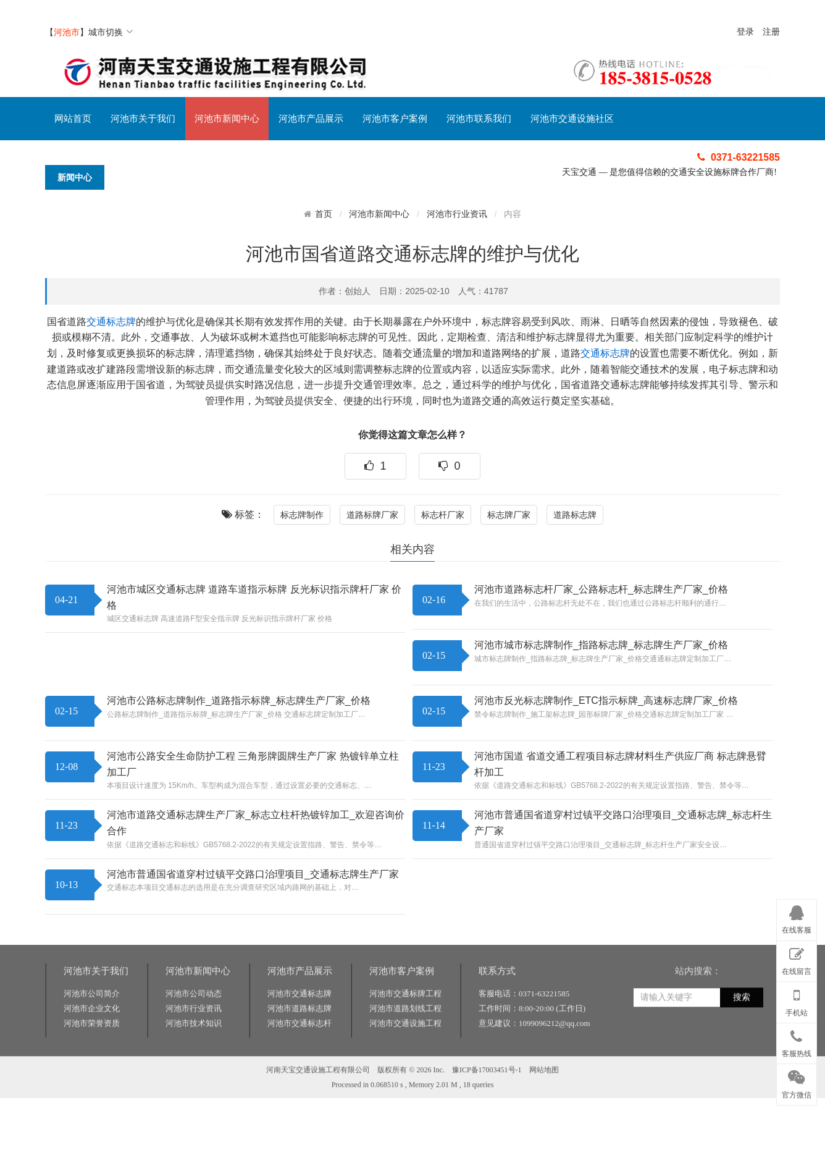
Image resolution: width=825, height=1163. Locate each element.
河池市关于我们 (143, 119)
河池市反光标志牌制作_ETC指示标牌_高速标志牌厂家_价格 (606, 700)
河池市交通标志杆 (299, 1080)
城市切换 (110, 32)
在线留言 (796, 959)
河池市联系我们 (478, 119)
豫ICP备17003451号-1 (487, 1127)
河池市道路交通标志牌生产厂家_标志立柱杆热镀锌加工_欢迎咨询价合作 (255, 823)
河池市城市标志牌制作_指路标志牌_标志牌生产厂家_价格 (601, 645)
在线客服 (796, 917)
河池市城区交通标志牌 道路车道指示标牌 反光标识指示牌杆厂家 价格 (254, 597)
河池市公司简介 (92, 1050)
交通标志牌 (111, 321)
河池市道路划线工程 (405, 1065)
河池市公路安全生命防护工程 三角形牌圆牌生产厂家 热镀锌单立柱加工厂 (253, 764)
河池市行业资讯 (457, 214)
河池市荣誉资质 (92, 1080)
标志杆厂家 (442, 515)
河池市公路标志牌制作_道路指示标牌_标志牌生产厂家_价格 (239, 700)
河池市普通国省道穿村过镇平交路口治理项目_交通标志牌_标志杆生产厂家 (623, 823)
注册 (771, 31)
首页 (323, 213)
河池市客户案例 (394, 119)
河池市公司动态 (193, 1050)
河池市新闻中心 (227, 119)
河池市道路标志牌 (299, 1065)
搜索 (741, 1054)
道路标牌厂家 (372, 515)
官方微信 (796, 1082)
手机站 (796, 1000)
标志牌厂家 (508, 515)
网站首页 (72, 119)
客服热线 (796, 1041)
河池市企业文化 (92, 1065)
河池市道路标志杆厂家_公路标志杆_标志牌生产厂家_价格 (601, 589)
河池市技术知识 (193, 1080)
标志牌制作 (302, 515)
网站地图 (544, 1127)
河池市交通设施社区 (572, 119)
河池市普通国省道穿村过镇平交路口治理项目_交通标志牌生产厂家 (253, 874)
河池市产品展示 (310, 119)
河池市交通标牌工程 (405, 1050)
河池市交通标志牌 (299, 1050)
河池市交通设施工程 (405, 1080)
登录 (745, 31)
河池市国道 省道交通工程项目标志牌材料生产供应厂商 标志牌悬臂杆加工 (620, 764)
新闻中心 (74, 177)
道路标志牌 (575, 515)
